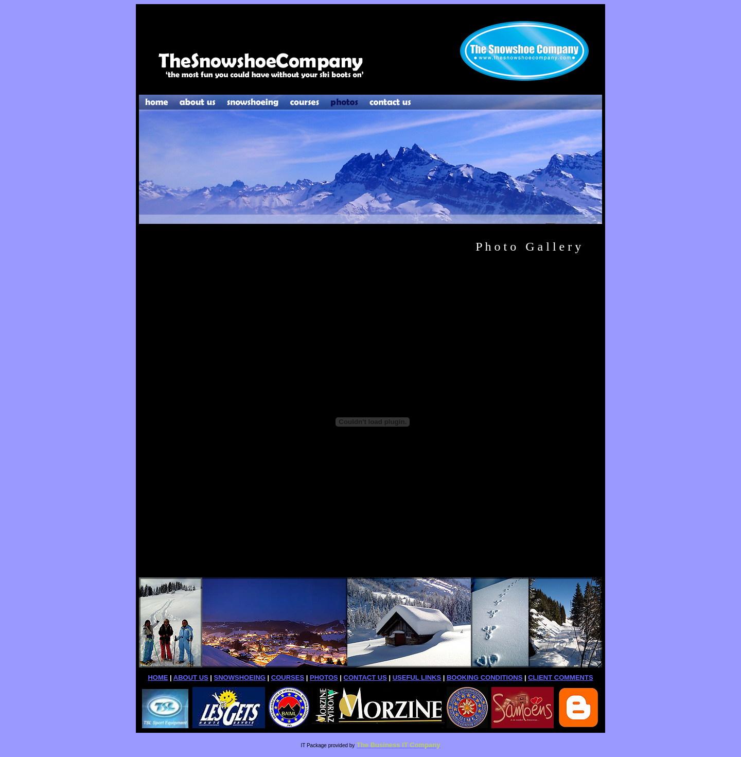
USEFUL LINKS (417, 677)
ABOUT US (190, 677)
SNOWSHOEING (240, 677)
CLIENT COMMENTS (560, 677)
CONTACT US (365, 677)
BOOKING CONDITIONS (484, 677)
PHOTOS (324, 677)
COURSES (287, 677)
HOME (158, 677)
